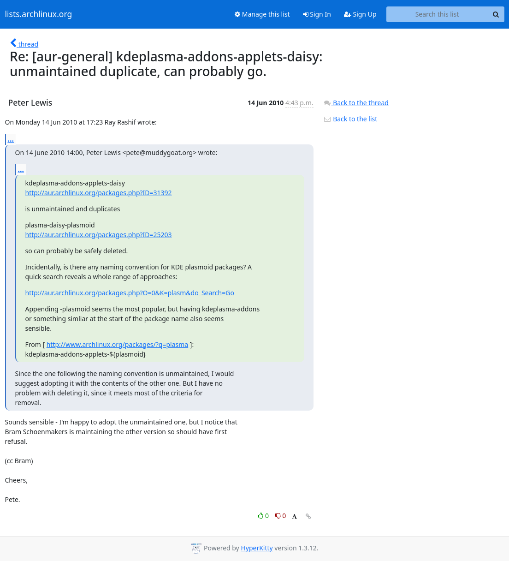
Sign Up (360, 14)
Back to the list (350, 118)
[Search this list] (437, 14)
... (11, 139)
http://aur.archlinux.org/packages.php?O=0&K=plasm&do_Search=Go (129, 292)
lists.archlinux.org (38, 14)
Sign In (317, 14)
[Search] (496, 14)
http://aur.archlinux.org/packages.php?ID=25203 (98, 234)
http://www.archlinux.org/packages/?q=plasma (117, 344)
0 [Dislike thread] (280, 515)
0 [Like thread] (264, 515)
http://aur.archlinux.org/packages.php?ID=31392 (98, 192)
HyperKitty (256, 547)
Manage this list (262, 14)
